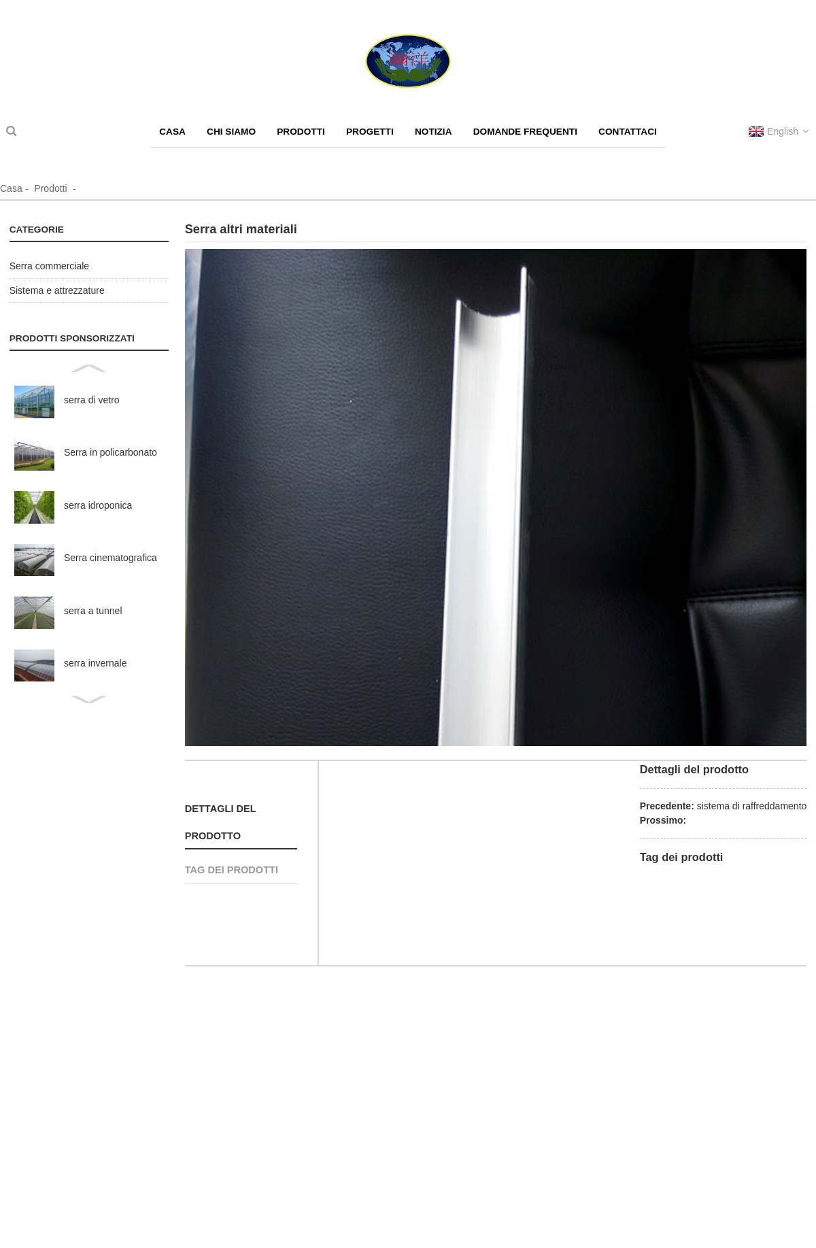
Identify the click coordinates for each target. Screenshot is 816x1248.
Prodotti (50, 188)
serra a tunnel (93, 610)
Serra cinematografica (110, 557)
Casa (11, 188)
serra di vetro (92, 399)
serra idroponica (98, 505)
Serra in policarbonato (110, 452)
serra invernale (95, 663)
